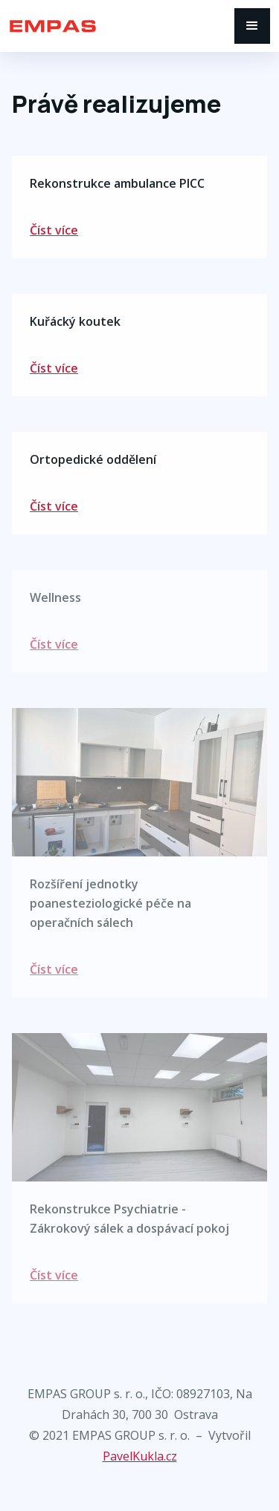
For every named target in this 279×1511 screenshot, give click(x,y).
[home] (121, 26)
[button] (252, 26)
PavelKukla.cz (140, 1456)
